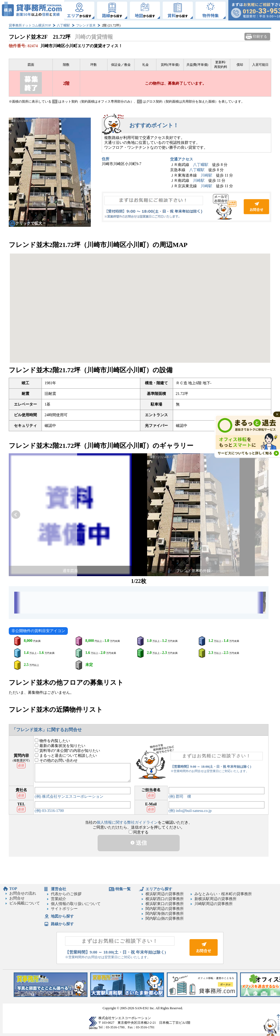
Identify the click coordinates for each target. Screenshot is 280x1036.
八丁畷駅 (63, 25)
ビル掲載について (24, 903)
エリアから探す (158, 889)
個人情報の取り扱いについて (76, 904)
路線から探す (62, 924)
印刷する (260, 36)
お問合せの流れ (22, 893)
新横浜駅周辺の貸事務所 (215, 899)
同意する (139, 832)
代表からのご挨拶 (66, 894)
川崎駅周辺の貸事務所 (213, 904)
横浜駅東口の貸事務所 (164, 904)
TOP (13, 889)
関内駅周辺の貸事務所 (164, 909)
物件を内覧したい (52, 741)
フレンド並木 (86, 25)
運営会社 (58, 889)
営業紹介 (58, 899)
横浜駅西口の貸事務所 (164, 899)
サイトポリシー (64, 909)
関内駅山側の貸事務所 (164, 918)
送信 (138, 843)
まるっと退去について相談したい (66, 756)
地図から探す (62, 916)
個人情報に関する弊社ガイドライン (127, 822)
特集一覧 (123, 889)
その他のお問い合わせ (56, 760)
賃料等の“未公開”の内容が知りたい (67, 751)
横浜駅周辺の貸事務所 (164, 894)
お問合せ (186, 207)
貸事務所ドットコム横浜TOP (30, 25)
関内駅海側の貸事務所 (164, 914)
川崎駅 (206, 175)
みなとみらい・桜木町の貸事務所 (223, 894)
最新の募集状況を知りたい (60, 746)
